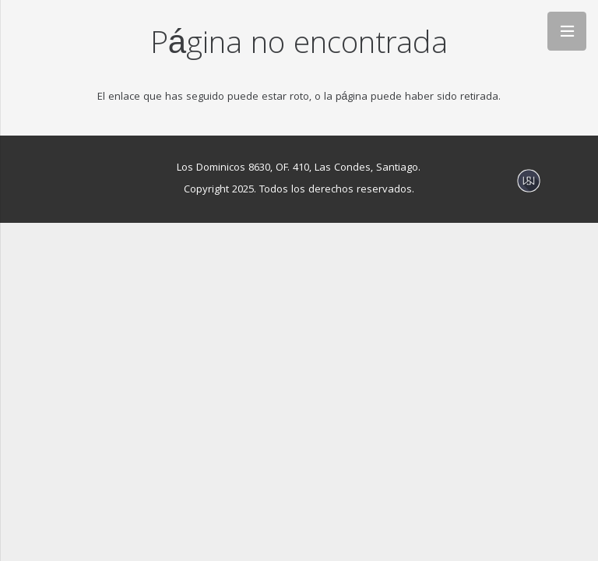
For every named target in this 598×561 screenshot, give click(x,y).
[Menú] (566, 31)
